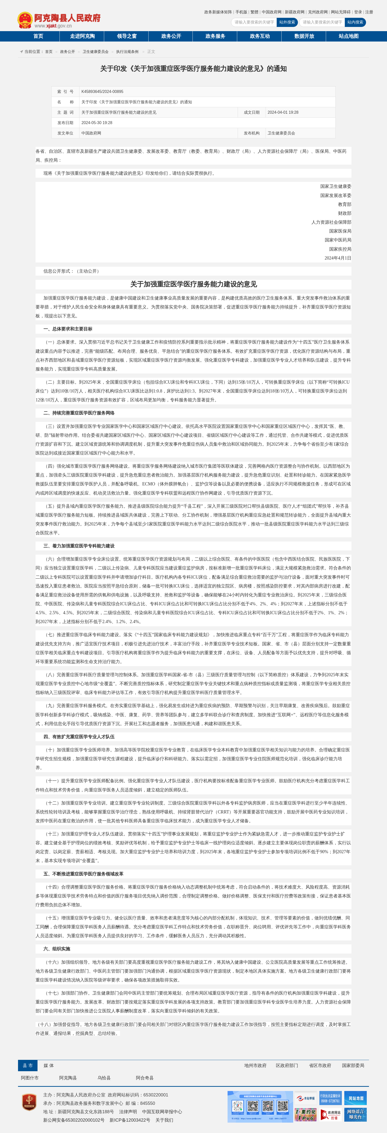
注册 (369, 12)
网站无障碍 (341, 12)
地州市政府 (255, 1065)
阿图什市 (30, 1077)
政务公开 (171, 36)
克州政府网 (318, 12)
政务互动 (260, 36)
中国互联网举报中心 (162, 1111)
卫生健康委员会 (96, 51)
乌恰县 (104, 1077)
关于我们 (164, 1120)
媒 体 (49, 1065)
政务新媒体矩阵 (218, 12)
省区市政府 (320, 1065)
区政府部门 (287, 1065)
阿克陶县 (68, 1077)
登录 (358, 12)
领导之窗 (127, 36)
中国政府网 (272, 12)
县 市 (28, 1065)
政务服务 (215, 36)
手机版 (241, 12)
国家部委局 (353, 1065)
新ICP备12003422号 (130, 1120)
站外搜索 (287, 22)
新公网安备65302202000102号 (74, 1120)
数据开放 (304, 36)
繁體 (254, 12)
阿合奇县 (145, 1077)
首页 (38, 36)
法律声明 (128, 1111)
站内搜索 (355, 22)
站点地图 (349, 36)
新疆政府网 (295, 12)
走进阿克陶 (82, 36)
